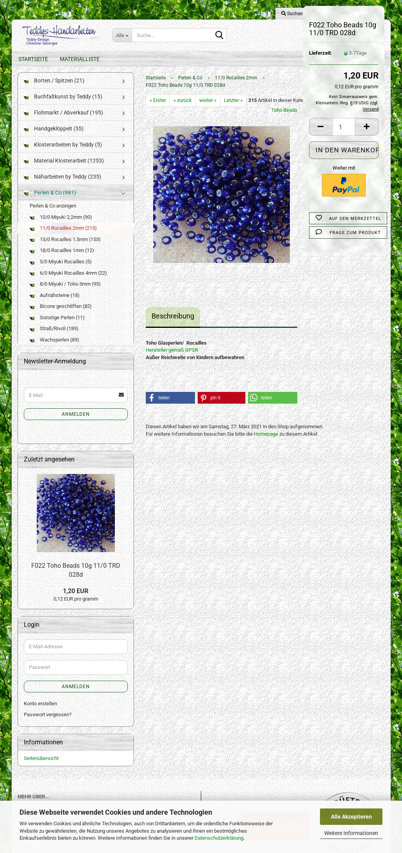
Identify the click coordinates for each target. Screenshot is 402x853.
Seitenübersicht (41, 766)
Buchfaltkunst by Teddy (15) (63, 104)
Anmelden (76, 422)
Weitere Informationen (351, 833)
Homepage (266, 442)
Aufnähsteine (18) (55, 303)
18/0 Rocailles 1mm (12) (62, 258)
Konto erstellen (40, 711)
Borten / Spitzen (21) (54, 88)
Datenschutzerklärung (219, 838)
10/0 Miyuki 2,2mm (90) (61, 225)
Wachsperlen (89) (54, 347)
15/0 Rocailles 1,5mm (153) (65, 247)
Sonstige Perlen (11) (57, 325)
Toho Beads (284, 118)
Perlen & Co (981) (50, 200)
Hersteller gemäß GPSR (172, 358)
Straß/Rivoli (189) (54, 336)
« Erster (158, 108)
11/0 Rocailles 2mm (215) (63, 236)
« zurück (182, 108)
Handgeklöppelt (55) (54, 136)
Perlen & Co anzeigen (53, 213)
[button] (320, 127)
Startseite (33, 59)
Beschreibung (173, 324)
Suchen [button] (292, 13)
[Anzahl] (344, 127)
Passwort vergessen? (47, 722)
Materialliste (80, 59)
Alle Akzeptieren (351, 817)
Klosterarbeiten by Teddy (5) (63, 152)
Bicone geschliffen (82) (61, 314)
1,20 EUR (75, 598)
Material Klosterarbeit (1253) (64, 168)
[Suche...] (122, 35)
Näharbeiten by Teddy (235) (62, 184)
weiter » (207, 108)
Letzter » (233, 108)
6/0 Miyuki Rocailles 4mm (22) (68, 280)
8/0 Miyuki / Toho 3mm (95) (65, 292)
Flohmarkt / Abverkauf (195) (63, 120)
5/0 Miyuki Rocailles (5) (61, 269)
